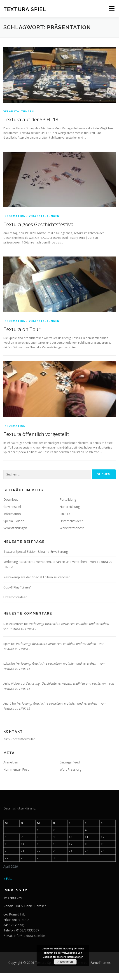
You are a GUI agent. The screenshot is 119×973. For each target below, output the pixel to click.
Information (14, 216)
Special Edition (13, 521)
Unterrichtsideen (72, 521)
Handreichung (70, 506)
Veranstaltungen (18, 111)
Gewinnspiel (12, 506)
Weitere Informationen (70, 956)
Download (11, 499)
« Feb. (7, 878)
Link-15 (65, 514)
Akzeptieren (65, 961)
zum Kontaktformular (19, 739)
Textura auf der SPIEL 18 (30, 119)
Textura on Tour (21, 329)
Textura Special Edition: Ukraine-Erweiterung (35, 551)
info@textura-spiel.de (29, 935)
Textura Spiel (24, 9)
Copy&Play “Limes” (17, 587)
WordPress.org (70, 769)
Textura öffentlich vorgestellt (36, 434)
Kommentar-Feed (16, 769)
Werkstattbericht (72, 528)
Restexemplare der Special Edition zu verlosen (36, 577)
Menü (111, 8)
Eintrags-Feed (70, 762)
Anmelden (10, 762)
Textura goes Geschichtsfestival (39, 224)
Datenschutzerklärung (19, 808)
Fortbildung (68, 499)
